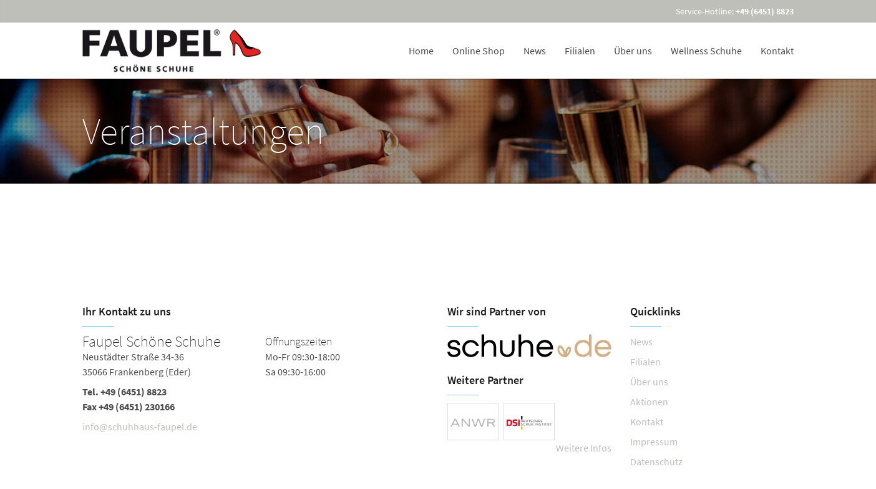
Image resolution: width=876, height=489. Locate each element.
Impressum (654, 441)
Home (421, 50)
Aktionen (649, 401)
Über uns (633, 50)
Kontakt (777, 50)
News (534, 50)
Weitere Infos (583, 448)
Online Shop (478, 50)
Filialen (580, 50)
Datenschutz (656, 461)
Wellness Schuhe (706, 50)
